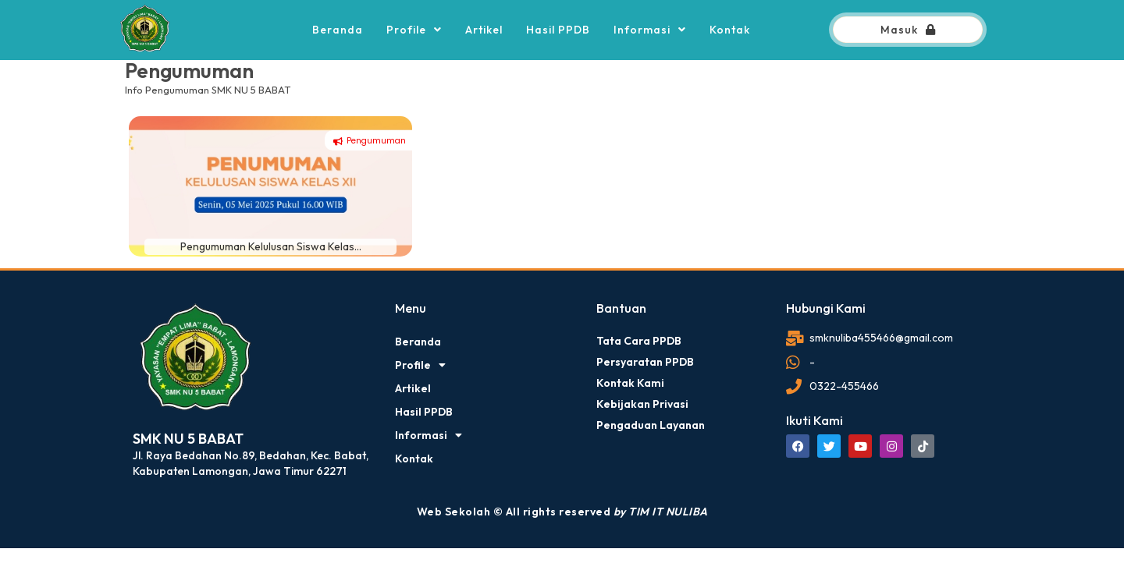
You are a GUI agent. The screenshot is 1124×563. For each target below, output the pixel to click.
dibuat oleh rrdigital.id (138, 294)
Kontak (730, 30)
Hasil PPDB (558, 30)
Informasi (650, 29)
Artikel (484, 30)
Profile (414, 29)
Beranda (337, 30)
